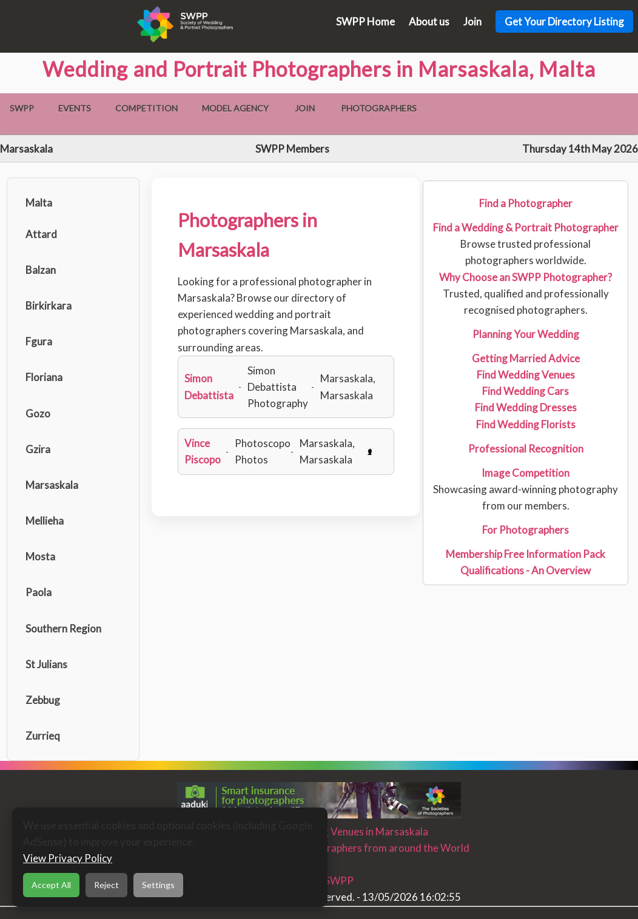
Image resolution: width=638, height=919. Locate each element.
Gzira (37, 449)
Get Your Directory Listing (564, 21)
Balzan (40, 270)
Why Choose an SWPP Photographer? (525, 277)
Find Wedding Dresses (526, 407)
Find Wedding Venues (526, 374)
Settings (158, 885)
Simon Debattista (208, 386)
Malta (38, 202)
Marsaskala (51, 485)
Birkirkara (48, 305)
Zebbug (42, 700)
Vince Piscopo (202, 451)
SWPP (22, 108)
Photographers (379, 108)
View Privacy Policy (67, 858)
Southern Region (63, 628)
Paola (38, 592)
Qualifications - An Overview (525, 570)
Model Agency (235, 108)
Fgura (38, 341)
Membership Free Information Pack (525, 554)
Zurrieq (42, 735)
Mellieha (44, 520)
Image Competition (525, 472)
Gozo (37, 413)
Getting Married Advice (526, 358)
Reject (106, 885)
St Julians (46, 664)
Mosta (40, 556)
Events (74, 108)
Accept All (51, 885)
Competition (146, 108)
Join (472, 21)
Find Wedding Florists (526, 424)
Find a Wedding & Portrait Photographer (526, 227)
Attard (41, 234)
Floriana (43, 377)
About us (429, 21)
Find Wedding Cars (525, 391)
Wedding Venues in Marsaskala (357, 831)
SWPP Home (365, 21)
